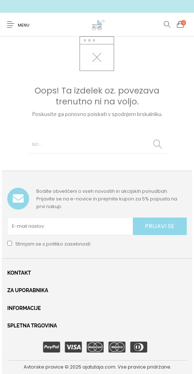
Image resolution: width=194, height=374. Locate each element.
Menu (23, 25)
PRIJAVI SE (159, 226)
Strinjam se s (48, 243)
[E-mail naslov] (70, 226)
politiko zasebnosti (68, 243)
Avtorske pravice (44, 366)
